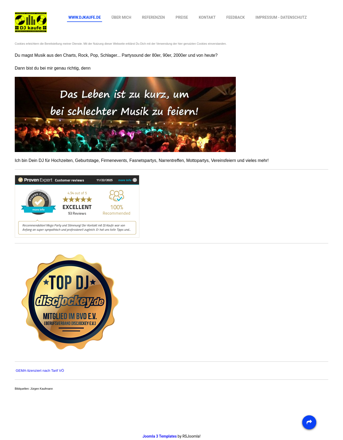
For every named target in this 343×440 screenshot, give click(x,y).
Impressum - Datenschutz (281, 17)
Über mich (121, 17)
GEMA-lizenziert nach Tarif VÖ (40, 371)
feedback (235, 17)
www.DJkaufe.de (84, 17)
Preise (182, 17)
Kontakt (207, 17)
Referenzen (153, 17)
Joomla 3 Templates (160, 436)
